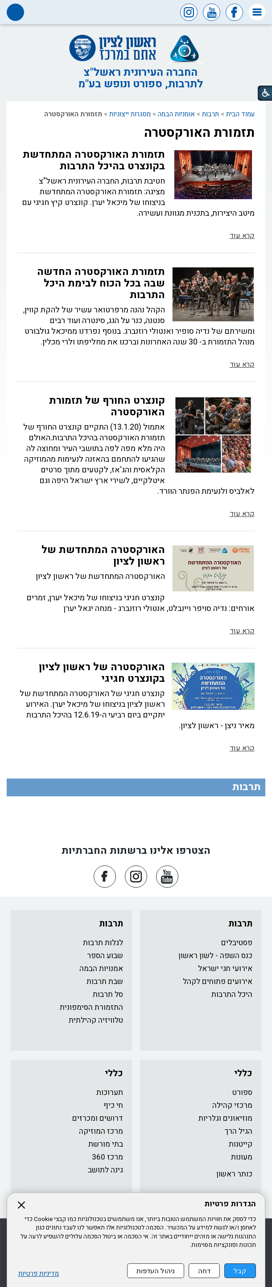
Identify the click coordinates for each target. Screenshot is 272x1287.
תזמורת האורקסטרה (199, 132)
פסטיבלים (236, 942)
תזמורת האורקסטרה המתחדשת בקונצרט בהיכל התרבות (94, 160)
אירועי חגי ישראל (225, 968)
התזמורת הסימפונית (91, 1007)
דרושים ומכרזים (97, 1118)
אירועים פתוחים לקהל (217, 981)
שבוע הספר (105, 955)
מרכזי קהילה (232, 1105)
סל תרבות (108, 994)
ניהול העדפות (155, 1271)
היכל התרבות (231, 994)
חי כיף (113, 1105)
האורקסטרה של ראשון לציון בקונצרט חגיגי (102, 673)
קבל (240, 1271)
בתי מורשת (105, 1144)
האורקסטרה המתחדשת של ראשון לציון (103, 555)
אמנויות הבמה (101, 968)
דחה (204, 1271)
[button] (257, 12)
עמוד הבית (240, 114)
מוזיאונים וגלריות (225, 1118)
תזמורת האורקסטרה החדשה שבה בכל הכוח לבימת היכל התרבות (101, 283)
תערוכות (109, 1092)
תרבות (210, 114)
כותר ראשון (234, 1174)
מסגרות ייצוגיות (130, 114)
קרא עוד (242, 235)
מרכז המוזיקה (101, 1131)
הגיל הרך (238, 1131)
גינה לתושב (105, 1170)
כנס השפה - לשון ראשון (215, 955)
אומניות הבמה (176, 114)
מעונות (241, 1157)
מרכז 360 (107, 1157)
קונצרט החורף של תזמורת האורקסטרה (107, 406)
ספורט (242, 1092)
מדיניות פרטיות (38, 1274)
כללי (243, 1073)
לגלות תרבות (103, 942)
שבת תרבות (105, 981)
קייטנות (240, 1144)
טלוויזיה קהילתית (96, 1020)
